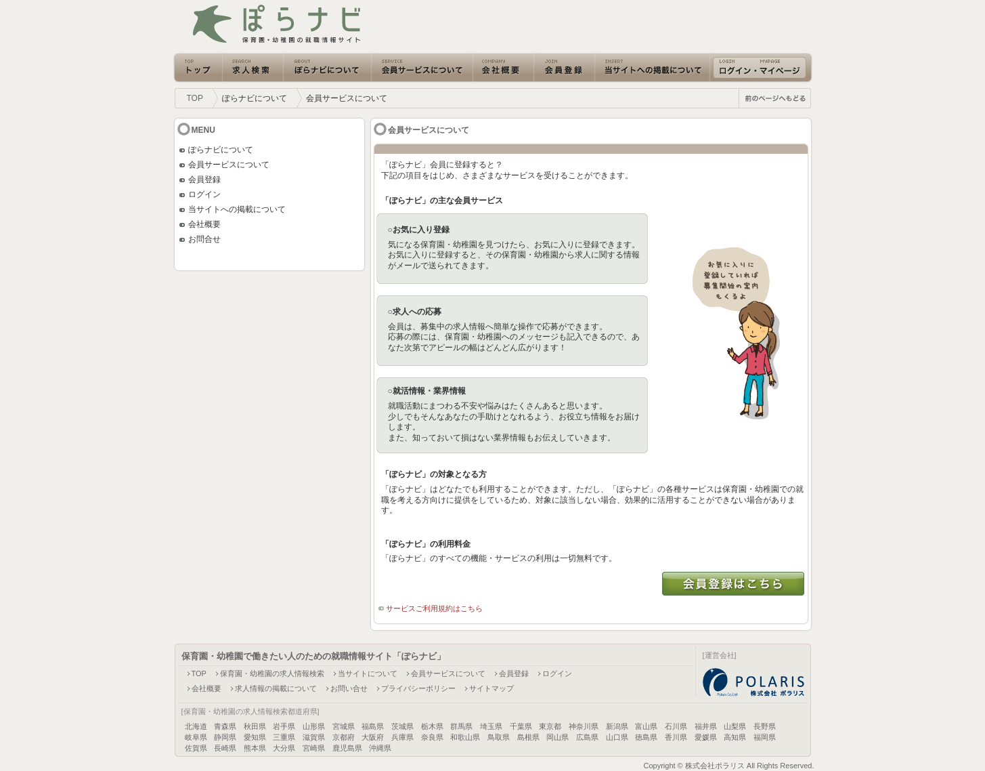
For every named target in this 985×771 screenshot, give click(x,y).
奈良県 (432, 737)
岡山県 (557, 737)
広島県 (587, 737)
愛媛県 (706, 737)
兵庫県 (402, 737)
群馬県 (461, 726)
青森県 (225, 726)
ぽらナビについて (220, 149)
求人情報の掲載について (276, 688)
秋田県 (255, 726)
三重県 (284, 737)
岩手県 (284, 726)
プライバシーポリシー (418, 688)
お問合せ (204, 239)
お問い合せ (349, 688)
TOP (195, 98)
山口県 (617, 737)
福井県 (706, 726)
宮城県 (343, 726)
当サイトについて (367, 673)
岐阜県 (196, 737)
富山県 (646, 726)
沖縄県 (380, 748)
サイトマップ (491, 688)
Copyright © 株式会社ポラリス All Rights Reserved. (728, 766)
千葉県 (521, 726)
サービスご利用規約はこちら (434, 608)
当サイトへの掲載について (237, 209)
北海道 (196, 726)
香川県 (676, 737)
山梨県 (735, 726)
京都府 (343, 737)
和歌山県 (465, 737)
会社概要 (204, 224)
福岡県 (764, 737)
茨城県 (402, 726)
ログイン (204, 194)
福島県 (373, 726)
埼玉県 (491, 726)
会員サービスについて (228, 164)
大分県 (284, 748)
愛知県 (255, 737)
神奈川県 (583, 726)
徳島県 (646, 737)
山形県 (314, 726)
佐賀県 (196, 748)
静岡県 (225, 737)
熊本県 (255, 748)
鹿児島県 (347, 748)
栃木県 (432, 726)
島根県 (528, 737)
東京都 (550, 726)
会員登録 (204, 179)
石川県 (676, 726)
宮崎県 (314, 748)
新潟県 (617, 726)
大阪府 (373, 737)
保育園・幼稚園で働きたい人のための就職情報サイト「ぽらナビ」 (313, 656)
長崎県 (225, 748)
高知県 (735, 737)
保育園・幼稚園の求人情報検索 (272, 673)
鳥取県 (498, 737)
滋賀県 (314, 737)
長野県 (764, 726)
